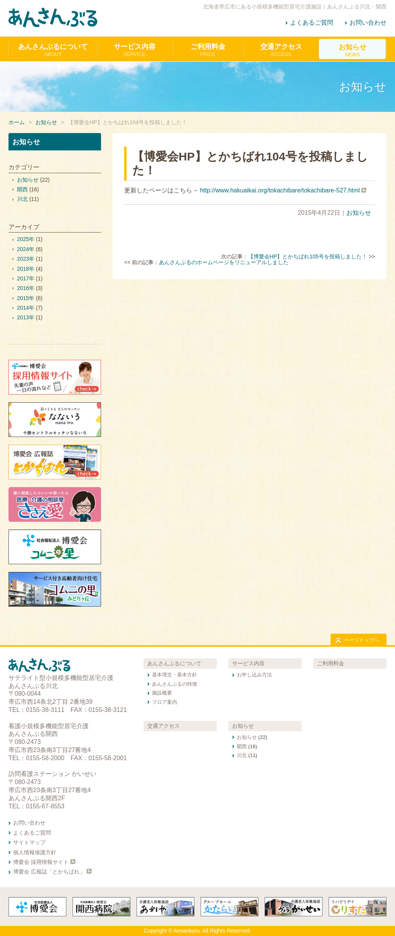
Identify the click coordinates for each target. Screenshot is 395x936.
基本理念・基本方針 (174, 675)
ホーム (16, 122)
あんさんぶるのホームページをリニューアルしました (224, 262)
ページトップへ (361, 640)
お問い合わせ (368, 22)
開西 (22, 189)
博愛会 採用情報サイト (41, 862)
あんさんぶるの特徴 (174, 684)
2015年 (25, 298)
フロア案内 (164, 702)
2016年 (25, 288)
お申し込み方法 (254, 675)
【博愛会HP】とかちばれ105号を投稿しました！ (307, 256)
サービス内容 (248, 663)
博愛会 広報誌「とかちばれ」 (49, 872)
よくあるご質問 (311, 22)
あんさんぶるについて (174, 663)
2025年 (25, 239)
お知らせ (46, 122)
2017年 (25, 278)
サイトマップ (29, 842)
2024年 (25, 249)
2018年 (25, 269)
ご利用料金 (330, 663)
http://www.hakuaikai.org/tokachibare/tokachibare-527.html (280, 190)
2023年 (25, 259)
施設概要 (162, 693)
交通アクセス (163, 726)
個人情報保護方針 (34, 852)
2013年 (25, 317)
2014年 (25, 308)
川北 (22, 199)
